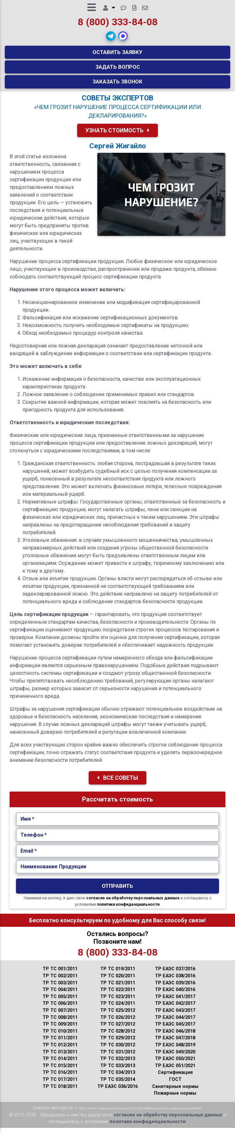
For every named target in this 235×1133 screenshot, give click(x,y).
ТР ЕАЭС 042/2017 (175, 1008)
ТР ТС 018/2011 (60, 1091)
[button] (111, 38)
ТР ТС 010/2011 (60, 1036)
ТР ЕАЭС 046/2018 (175, 1036)
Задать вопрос (117, 69)
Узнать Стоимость (117, 135)
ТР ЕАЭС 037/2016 (175, 974)
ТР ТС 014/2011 (60, 1064)
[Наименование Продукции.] (117, 872)
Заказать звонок (117, 84)
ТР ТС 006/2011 (60, 1008)
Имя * (27, 824)
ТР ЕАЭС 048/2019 (175, 1050)
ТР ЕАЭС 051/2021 (175, 1071)
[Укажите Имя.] (117, 824)
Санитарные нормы (175, 1091)
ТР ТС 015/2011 (60, 1071)
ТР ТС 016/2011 (60, 1077)
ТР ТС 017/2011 (60, 1084)
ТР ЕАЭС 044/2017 (175, 1022)
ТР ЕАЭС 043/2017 (175, 1015)
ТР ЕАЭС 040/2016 (175, 994)
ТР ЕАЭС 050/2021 (175, 1064)
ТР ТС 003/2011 (60, 988)
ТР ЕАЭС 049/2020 (175, 1057)
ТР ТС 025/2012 (117, 1015)
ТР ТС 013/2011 (60, 1057)
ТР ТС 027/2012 (117, 1029)
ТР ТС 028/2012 (117, 1036)
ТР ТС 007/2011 (60, 1015)
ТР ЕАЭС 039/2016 (175, 988)
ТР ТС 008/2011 (60, 1022)
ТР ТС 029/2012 (117, 1043)
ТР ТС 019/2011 (117, 974)
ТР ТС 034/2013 (117, 1077)
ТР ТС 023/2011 (117, 1001)
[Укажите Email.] (117, 856)
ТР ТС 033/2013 (117, 1071)
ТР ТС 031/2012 (117, 1057)
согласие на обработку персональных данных (133, 903)
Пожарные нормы (175, 1098)
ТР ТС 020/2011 (117, 981)
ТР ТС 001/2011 (60, 974)
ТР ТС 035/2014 (117, 1084)
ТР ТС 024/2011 (117, 1008)
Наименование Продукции (53, 872)
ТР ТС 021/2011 (117, 988)
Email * (28, 856)
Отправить (117, 891)
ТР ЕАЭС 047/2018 (175, 1043)
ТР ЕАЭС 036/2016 (117, 1091)
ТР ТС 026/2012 (117, 1022)
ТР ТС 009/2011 (60, 1029)
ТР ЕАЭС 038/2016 (175, 981)
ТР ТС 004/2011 (60, 994)
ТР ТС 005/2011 (60, 1001)
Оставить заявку (117, 54)
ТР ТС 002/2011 (60, 981)
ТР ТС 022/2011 (117, 994)
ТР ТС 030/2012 (117, 1050)
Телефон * (33, 840)
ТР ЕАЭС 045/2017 (175, 1029)
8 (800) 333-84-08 (118, 24)
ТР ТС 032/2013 (117, 1064)
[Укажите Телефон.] (117, 840)
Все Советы (117, 783)
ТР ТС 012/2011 (60, 1050)
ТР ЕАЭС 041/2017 (175, 1001)
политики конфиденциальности (128, 909)
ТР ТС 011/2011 (60, 1043)
